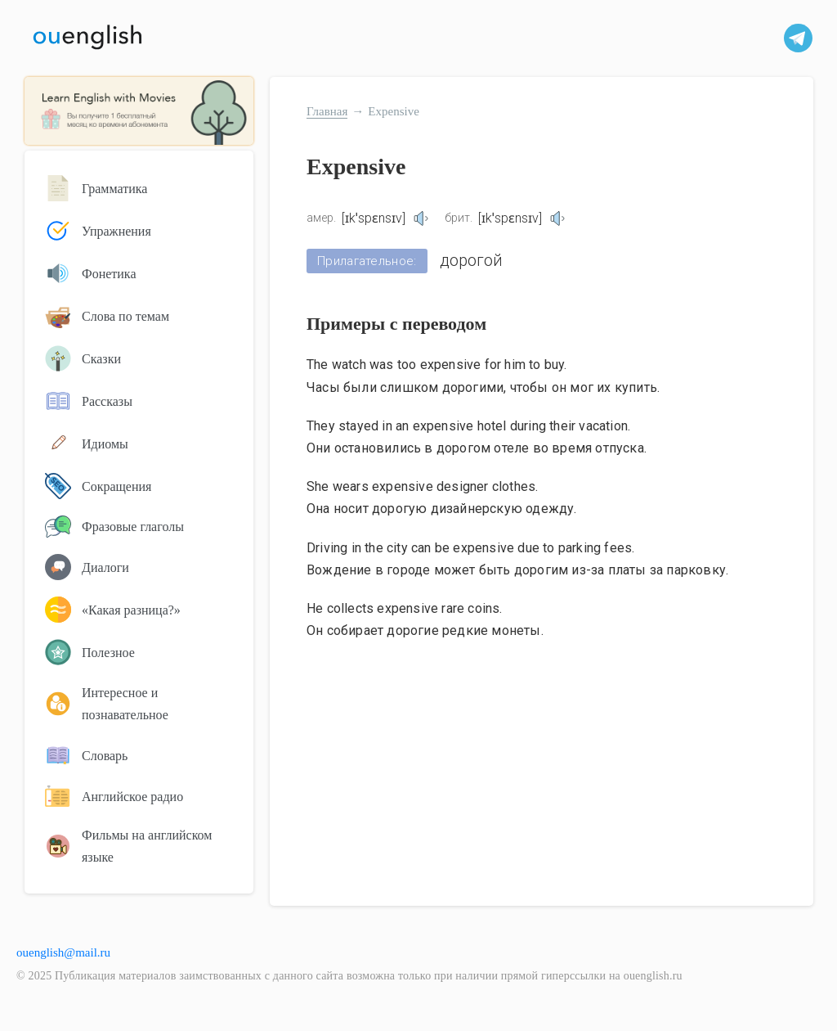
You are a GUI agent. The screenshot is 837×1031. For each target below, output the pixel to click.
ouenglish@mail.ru (63, 952)
